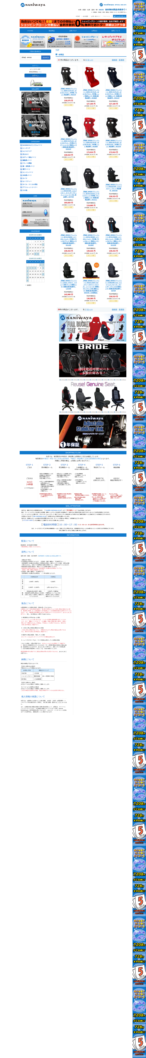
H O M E (30, 31)
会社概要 (85, 16)
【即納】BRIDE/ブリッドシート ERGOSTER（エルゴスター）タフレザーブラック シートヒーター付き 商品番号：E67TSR (68, 193)
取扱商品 (52, 31)
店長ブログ (73, 31)
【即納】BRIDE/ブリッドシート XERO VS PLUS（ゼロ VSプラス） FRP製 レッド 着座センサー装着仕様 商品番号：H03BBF (91, 94)
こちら (40, 71)
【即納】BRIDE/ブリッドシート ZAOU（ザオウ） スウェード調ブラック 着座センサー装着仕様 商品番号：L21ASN (68, 285)
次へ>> (90, 60)
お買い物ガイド (95, 16)
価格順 (114, 60)
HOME (78, 16)
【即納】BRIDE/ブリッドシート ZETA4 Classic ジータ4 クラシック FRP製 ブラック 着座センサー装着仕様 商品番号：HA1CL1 (91, 196)
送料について (115, 31)
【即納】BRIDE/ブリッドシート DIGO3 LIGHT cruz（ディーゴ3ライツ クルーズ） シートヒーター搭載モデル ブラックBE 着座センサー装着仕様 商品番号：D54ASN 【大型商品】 (91, 287)
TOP (57, 50)
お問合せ (94, 31)
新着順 (121, 60)
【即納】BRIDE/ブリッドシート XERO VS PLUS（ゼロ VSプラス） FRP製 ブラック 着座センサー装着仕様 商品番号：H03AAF (113, 94)
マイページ (106, 16)
